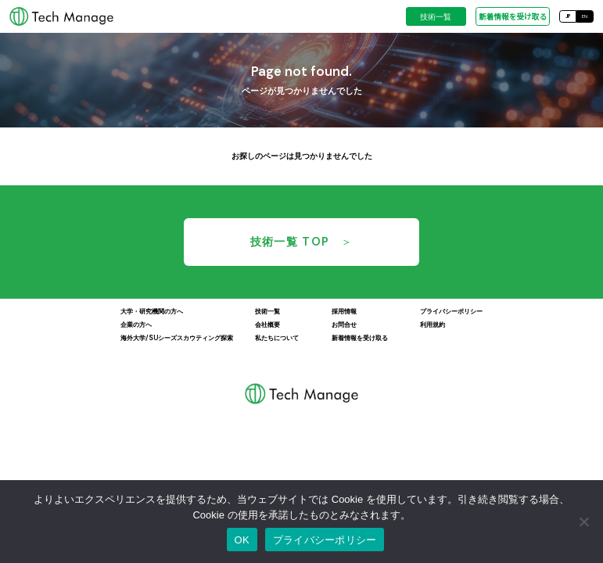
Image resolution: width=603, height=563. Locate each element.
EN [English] (584, 16)
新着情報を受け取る (513, 16)
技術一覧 (435, 16)
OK (242, 540)
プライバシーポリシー (325, 540)
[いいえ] (583, 521)
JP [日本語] (567, 16)
